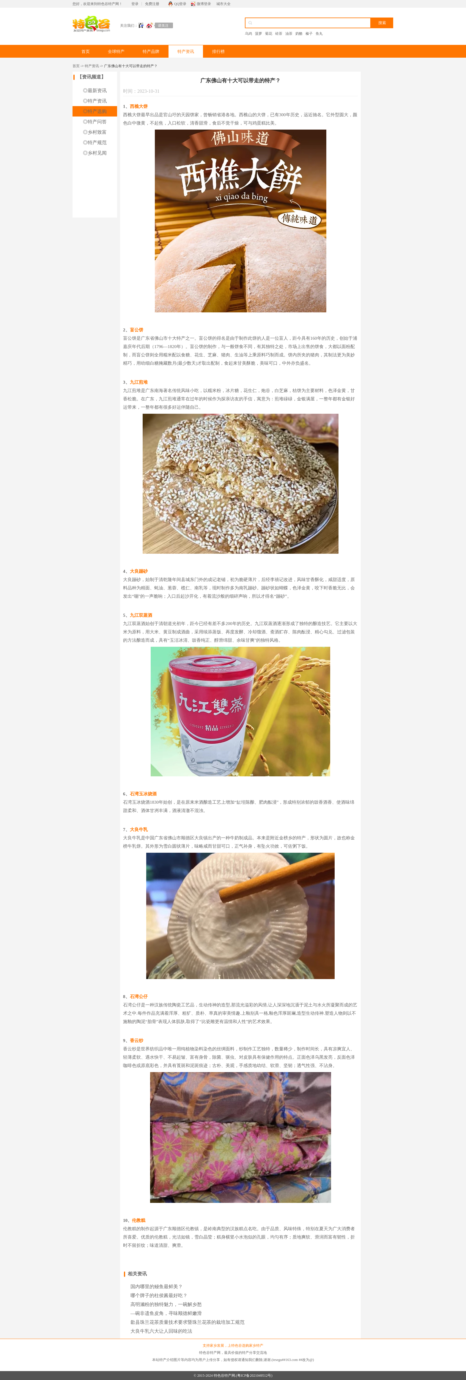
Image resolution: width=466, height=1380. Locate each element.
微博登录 (204, 4)
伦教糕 (138, 1220)
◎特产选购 (95, 111)
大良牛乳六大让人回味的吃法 (161, 1331)
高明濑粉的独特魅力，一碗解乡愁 (166, 1304)
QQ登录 (180, 4)
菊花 (268, 34)
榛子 (309, 34)
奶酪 (299, 34)
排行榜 (218, 51)
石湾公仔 (139, 996)
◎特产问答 (95, 121)
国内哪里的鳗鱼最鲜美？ (156, 1286)
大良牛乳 (139, 829)
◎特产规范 (95, 142)
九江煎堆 (139, 382)
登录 (134, 4)
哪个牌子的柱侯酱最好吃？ (159, 1295)
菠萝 (258, 34)
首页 (85, 51)
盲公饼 (136, 330)
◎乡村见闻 (95, 152)
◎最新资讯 (95, 90)
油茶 (288, 34)
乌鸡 (248, 34)
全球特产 (116, 51)
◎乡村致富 (95, 132)
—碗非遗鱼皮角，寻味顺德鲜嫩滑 (166, 1313)
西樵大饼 (139, 106)
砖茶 (278, 34)
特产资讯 (185, 51)
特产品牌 (151, 51)
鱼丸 (319, 34)
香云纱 (136, 1040)
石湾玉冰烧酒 (143, 794)
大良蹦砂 (139, 571)
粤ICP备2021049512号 (254, 1375)
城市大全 (223, 4)
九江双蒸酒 (141, 615)
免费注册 (152, 4)
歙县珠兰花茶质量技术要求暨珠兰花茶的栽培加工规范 (187, 1322)
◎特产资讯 (95, 100)
